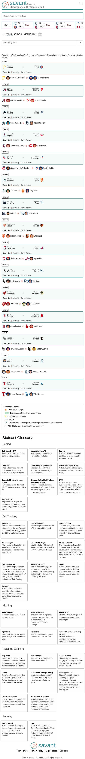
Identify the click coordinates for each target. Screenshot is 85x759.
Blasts (61, 564)
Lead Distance (65, 656)
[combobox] (42, 15)
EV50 (61, 480)
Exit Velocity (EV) (9, 451)
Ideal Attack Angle (38, 543)
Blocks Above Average (40, 697)
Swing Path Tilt (9, 564)
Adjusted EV (7, 499)
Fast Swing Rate (37, 523)
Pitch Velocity (7, 612)
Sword (11, 419)
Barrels (62, 451)
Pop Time (6, 656)
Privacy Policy (37, 751)
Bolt (32, 723)
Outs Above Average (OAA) (42, 673)
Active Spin (63, 612)
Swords (5, 586)
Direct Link (7, 72)
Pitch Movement (37, 612)
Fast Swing (12, 416)
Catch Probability (10, 697)
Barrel (12, 413)
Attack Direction (65, 543)
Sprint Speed (7, 723)
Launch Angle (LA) (38, 451)
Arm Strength (36, 656)
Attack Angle (7, 543)
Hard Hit (11, 410)
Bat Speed (6, 523)
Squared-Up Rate (37, 564)
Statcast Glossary (17, 438)
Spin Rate (6, 632)
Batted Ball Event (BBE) (68, 465)
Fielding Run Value (66, 673)
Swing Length (65, 523)
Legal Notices (52, 751)
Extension (35, 632)
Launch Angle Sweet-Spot (41, 465)
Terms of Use (23, 751)
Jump (4, 673)
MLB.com (64, 751)
